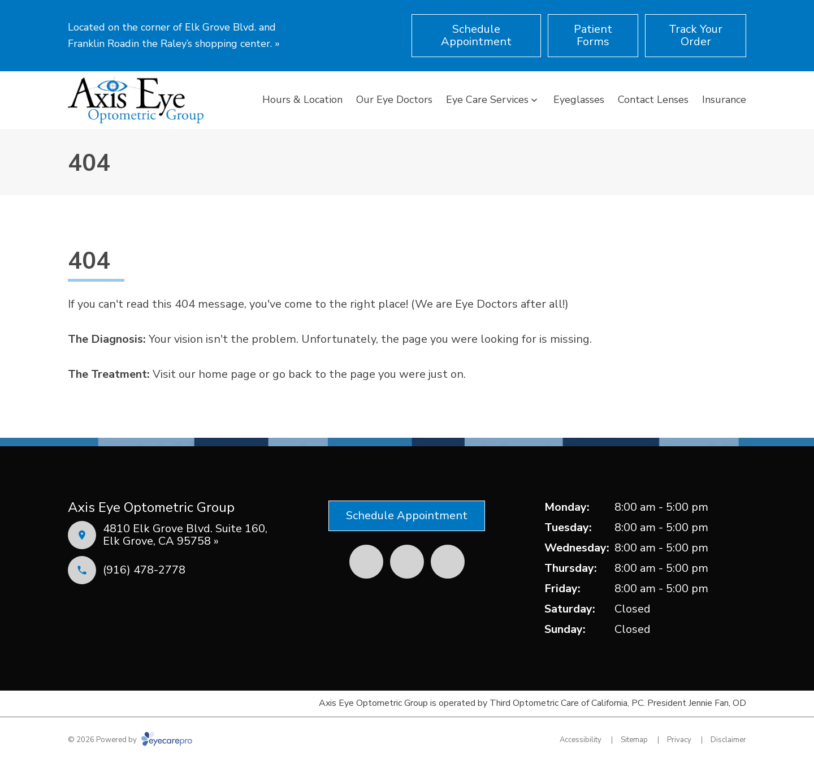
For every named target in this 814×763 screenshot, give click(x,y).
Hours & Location (302, 99)
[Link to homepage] (136, 100)
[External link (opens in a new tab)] (448, 562)
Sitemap (634, 740)
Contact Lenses (653, 99)
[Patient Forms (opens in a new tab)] (593, 35)
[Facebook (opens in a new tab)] (366, 562)
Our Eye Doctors (394, 99)
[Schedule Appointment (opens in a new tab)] (476, 35)
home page (227, 374)
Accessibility (580, 740)
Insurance (724, 99)
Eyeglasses (578, 99)
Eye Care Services (487, 99)
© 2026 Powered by (130, 740)
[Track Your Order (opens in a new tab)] (695, 35)
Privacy (679, 740)
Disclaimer (728, 740)
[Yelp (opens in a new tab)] (407, 562)
